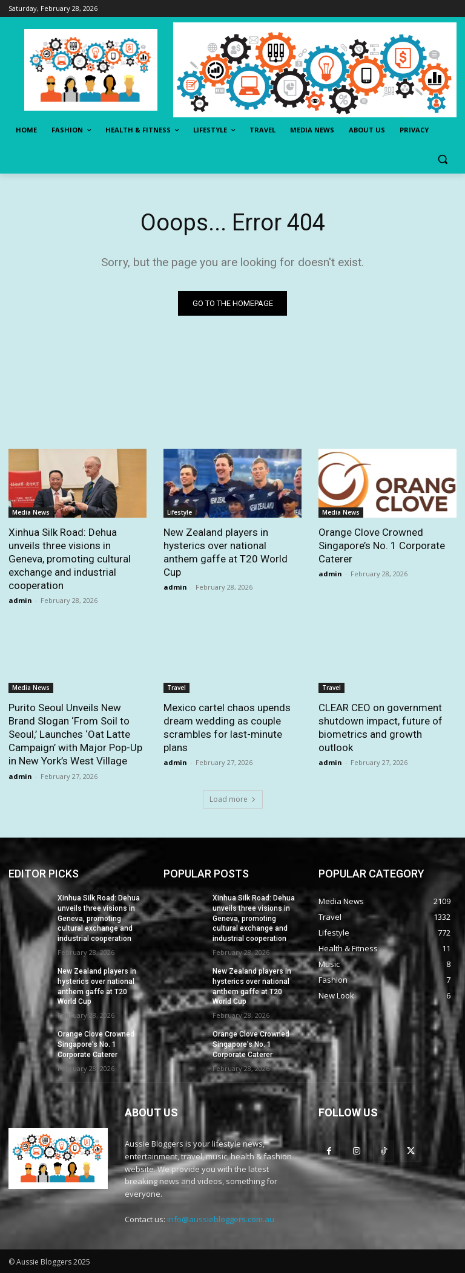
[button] (442, 159)
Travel (176, 688)
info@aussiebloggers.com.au (220, 1219)
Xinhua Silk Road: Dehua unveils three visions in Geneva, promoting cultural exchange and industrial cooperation (69, 558)
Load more (232, 799)
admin (20, 600)
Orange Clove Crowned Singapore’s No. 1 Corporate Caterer (381, 545)
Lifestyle (179, 512)
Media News (31, 512)
